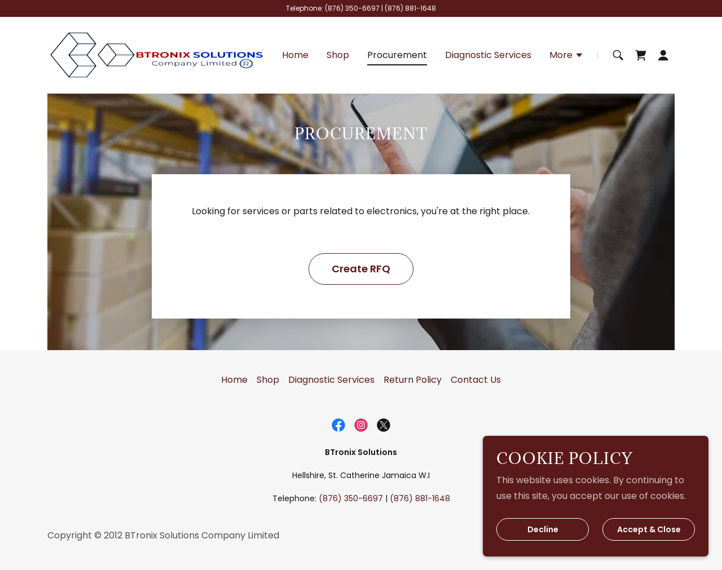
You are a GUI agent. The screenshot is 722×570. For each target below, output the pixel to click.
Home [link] (295, 54)
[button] (566, 56)
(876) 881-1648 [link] (410, 8)
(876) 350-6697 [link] (352, 8)
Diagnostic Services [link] (488, 54)
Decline (542, 529)
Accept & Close (649, 529)
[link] (157, 54)
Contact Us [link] (476, 379)
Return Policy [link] (413, 379)
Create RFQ (361, 269)
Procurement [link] (397, 54)
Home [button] (234, 379)
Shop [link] (338, 54)
